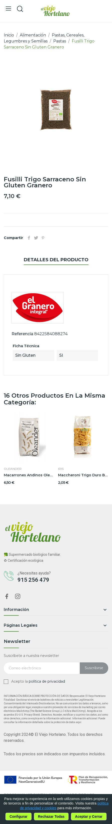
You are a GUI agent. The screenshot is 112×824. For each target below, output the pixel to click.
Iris (61, 468)
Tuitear (36, 238)
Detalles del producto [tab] (56, 260)
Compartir (29, 238)
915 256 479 (33, 580)
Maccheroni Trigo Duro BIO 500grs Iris (83, 475)
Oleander (13, 468)
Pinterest (43, 238)
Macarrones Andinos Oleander (29, 475)
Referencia (22, 333)
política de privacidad (47, 681)
